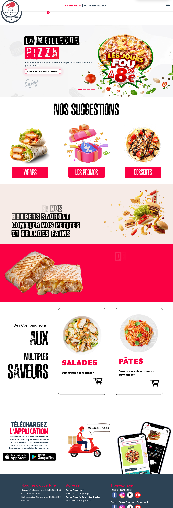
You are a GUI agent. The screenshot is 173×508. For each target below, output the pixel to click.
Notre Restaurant (96, 5)
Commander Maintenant (43, 71)
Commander (73, 5)
